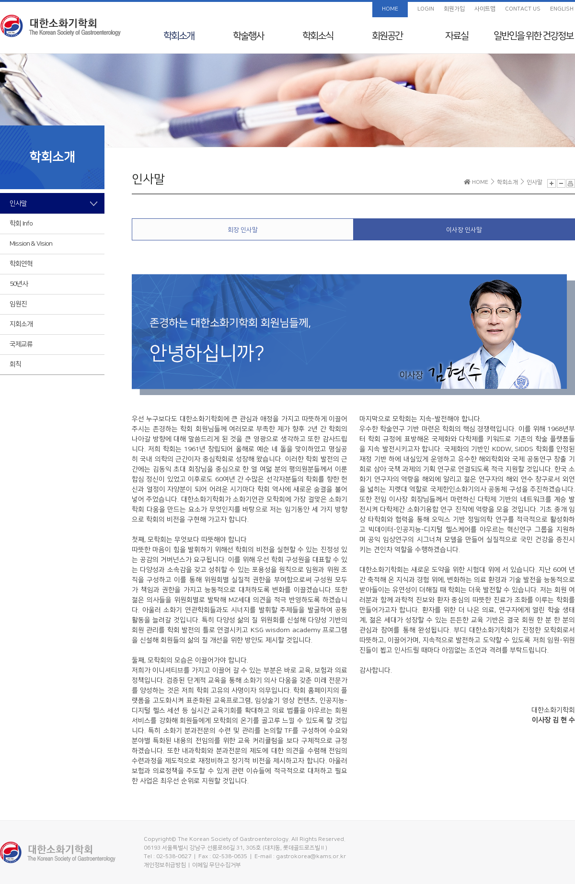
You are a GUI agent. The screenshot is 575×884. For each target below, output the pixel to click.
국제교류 (21, 344)
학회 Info (21, 223)
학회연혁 (21, 264)
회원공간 (387, 36)
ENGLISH (562, 9)
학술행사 (248, 36)
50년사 (19, 284)
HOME (390, 9)
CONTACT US (522, 9)
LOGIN (425, 9)
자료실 (456, 36)
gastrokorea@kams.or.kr (311, 856)
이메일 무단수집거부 (216, 865)
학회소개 (178, 36)
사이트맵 (484, 9)
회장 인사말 (243, 230)
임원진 (18, 304)
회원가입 (454, 9)
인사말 (18, 203)
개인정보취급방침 (165, 865)
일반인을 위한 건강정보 (533, 36)
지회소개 (21, 324)
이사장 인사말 (464, 230)
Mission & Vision (31, 244)
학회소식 (317, 36)
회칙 (15, 364)
